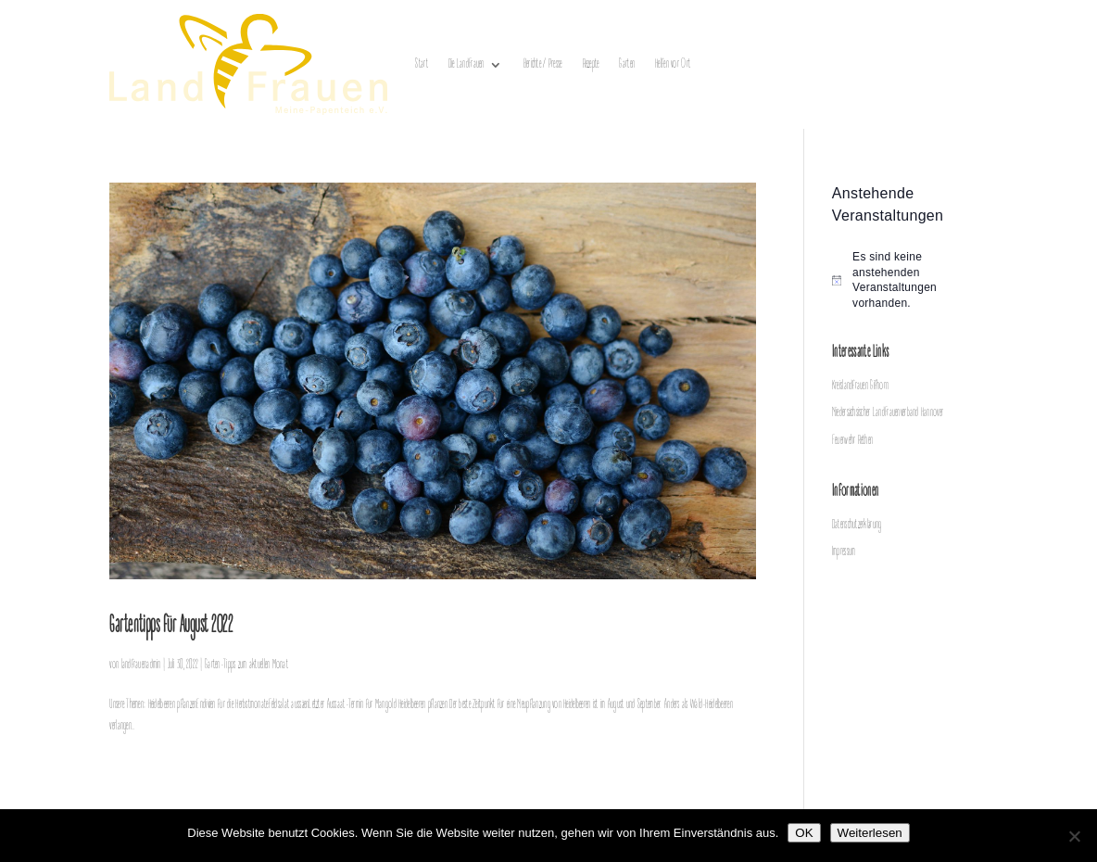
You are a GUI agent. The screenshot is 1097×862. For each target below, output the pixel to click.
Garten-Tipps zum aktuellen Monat (246, 665)
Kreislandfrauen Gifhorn (860, 386)
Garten (627, 64)
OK (804, 833)
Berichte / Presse (542, 64)
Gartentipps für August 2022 (171, 626)
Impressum (844, 552)
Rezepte (591, 64)
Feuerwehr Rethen (852, 441)
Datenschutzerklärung (857, 525)
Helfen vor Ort (672, 64)
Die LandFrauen (466, 64)
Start (421, 64)
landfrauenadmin (141, 665)
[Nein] (1074, 836)
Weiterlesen (870, 833)
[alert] (910, 280)
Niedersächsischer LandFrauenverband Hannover (887, 413)
